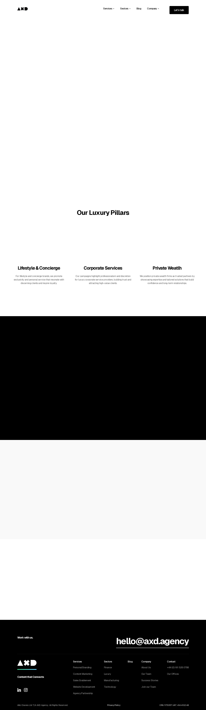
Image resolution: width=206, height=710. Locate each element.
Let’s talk (179, 10)
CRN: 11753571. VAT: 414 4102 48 (174, 705)
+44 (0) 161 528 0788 (178, 667)
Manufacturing (111, 680)
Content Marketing (82, 673)
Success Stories (149, 680)
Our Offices (173, 673)
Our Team (146, 673)
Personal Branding (82, 667)
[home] (22, 8)
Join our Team (148, 686)
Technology (110, 686)
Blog (139, 8)
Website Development (84, 686)
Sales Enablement (82, 680)
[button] (108, 8)
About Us (146, 667)
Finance (108, 667)
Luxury (107, 673)
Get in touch (175, 43)
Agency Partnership (83, 693)
